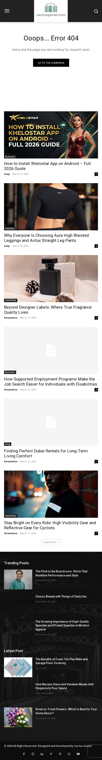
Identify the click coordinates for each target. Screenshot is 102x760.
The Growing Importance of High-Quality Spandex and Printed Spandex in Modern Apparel (62, 625)
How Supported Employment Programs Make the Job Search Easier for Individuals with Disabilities (50, 382)
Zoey (7, 173)
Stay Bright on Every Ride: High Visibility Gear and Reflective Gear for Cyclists (50, 525)
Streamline (10, 317)
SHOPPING (10, 300)
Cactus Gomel (83, 746)
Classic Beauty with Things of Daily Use (60, 596)
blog (7, 444)
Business (10, 156)
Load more (51, 542)
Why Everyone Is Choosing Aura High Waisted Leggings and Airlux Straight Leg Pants (46, 238)
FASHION (9, 228)
